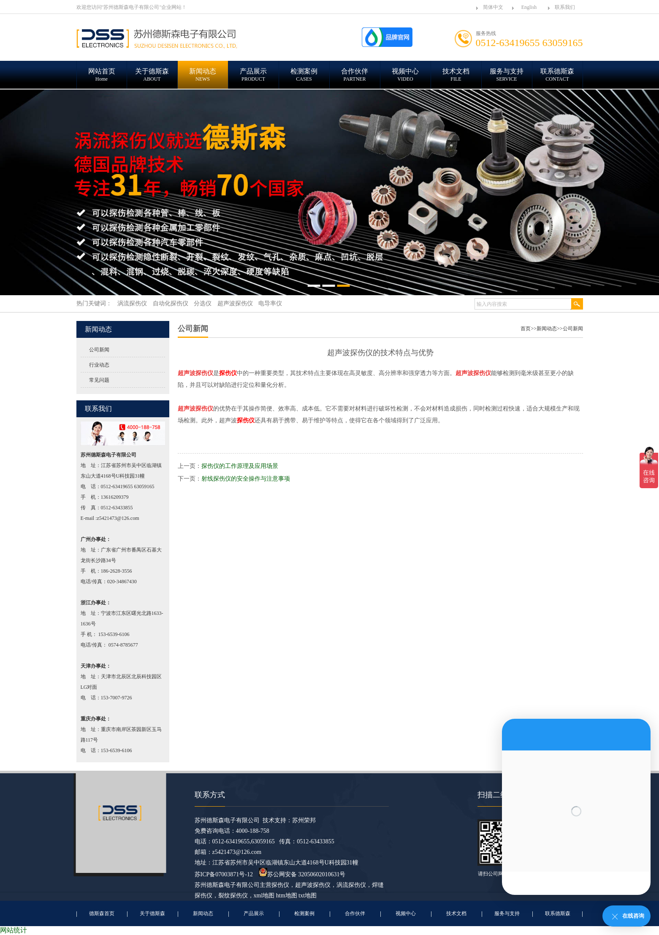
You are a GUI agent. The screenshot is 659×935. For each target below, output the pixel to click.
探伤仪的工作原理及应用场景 (239, 466)
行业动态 (99, 365)
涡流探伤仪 (351, 885)
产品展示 (254, 913)
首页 (526, 329)
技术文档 (456, 913)
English (529, 7)
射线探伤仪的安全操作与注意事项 (245, 479)
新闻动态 (547, 329)
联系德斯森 (557, 913)
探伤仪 (280, 885)
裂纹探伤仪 (233, 895)
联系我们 (565, 7)
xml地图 (264, 895)
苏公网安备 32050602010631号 (302, 874)
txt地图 (307, 895)
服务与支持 (507, 913)
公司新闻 (99, 350)
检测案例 (304, 913)
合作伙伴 (355, 913)
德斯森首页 (101, 913)
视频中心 (406, 913)
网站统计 (13, 930)
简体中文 (493, 7)
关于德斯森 (152, 913)
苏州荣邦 (304, 820)
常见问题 (99, 380)
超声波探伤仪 (313, 885)
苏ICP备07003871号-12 (224, 874)
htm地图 (286, 895)
